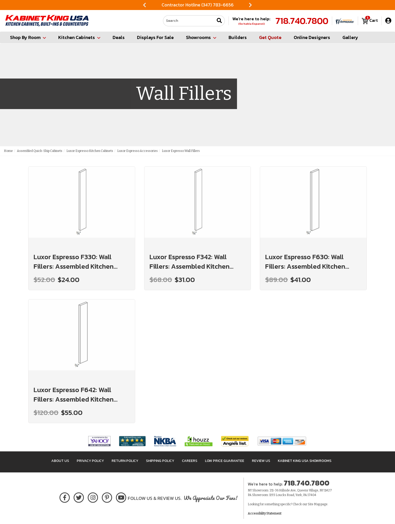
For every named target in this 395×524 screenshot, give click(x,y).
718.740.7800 (301, 20)
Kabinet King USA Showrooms (304, 460)
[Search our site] (188, 20)
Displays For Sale (155, 37)
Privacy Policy (90, 460)
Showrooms (201, 37)
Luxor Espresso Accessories (137, 151)
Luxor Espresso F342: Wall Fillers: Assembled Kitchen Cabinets (190, 261)
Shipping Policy (160, 460)
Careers (189, 460)
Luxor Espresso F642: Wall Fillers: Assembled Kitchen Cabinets (74, 394)
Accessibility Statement (264, 513)
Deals (119, 37)
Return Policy (125, 460)
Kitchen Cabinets (79, 37)
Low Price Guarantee (224, 460)
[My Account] (388, 20)
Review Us (261, 460)
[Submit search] (219, 21)
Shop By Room (28, 37)
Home (8, 151)
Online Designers (312, 37)
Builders (238, 37)
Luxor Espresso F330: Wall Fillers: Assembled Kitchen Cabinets (74, 261)
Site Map (314, 504)
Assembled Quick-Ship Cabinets (39, 151)
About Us (60, 460)
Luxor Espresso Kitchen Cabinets (89, 151)
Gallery (350, 37)
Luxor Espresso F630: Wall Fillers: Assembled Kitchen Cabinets (305, 261)
